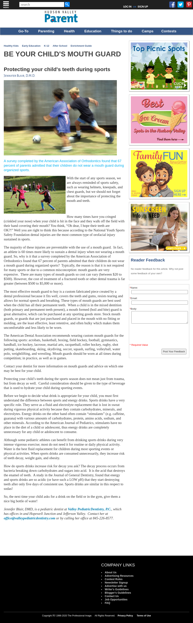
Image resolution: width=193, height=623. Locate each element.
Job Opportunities (116, 599)
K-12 (46, 45)
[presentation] (159, 334)
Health (69, 31)
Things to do (121, 31)
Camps (147, 31)
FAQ (107, 602)
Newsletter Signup (116, 582)
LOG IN (127, 6)
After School (60, 45)
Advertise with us (116, 585)
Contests (168, 31)
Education (92, 31)
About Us (110, 572)
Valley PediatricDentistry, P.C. (89, 509)
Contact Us (112, 596)
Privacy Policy (125, 615)
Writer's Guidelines (117, 589)
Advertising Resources (119, 575)
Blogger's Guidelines (118, 592)
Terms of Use (144, 615)
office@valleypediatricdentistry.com (29, 518)
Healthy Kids (11, 45)
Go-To (23, 31)
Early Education (31, 45)
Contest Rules (114, 579)
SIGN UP (143, 6)
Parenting (46, 31)
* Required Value (139, 344)
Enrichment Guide (81, 45)
